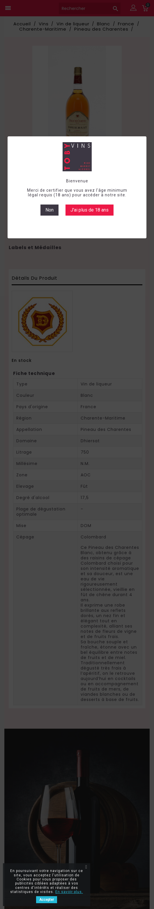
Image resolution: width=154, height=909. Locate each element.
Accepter (46, 900)
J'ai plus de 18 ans (89, 210)
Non (49, 210)
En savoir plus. (69, 892)
